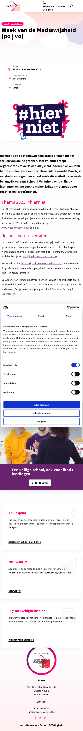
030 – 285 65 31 (41, 708)
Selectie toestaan (41, 413)
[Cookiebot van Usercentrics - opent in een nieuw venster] (67, 308)
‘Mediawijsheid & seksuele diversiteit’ (41, 263)
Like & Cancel (51, 289)
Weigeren (41, 421)
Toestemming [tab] (14, 316)
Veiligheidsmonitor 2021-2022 (39, 256)
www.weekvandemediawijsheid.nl (19, 227)
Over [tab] (68, 316)
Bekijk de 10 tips (40, 482)
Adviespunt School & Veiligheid (54, 6)
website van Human (15, 279)
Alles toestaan (41, 405)
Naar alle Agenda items (12, 24)
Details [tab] (41, 316)
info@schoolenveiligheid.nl (41, 712)
